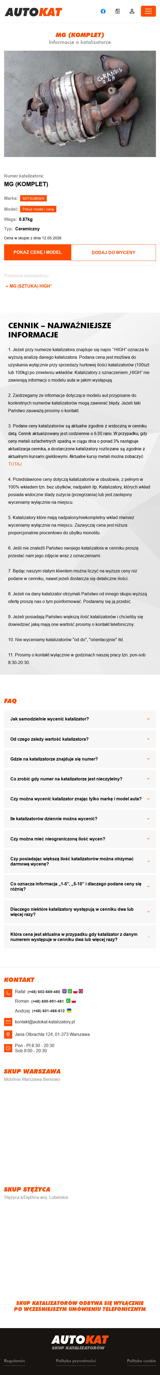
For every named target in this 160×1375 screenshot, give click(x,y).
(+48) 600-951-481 (47, 1001)
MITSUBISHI (33, 198)
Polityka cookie (141, 1360)
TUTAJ (15, 463)
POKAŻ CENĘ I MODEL (41, 252)
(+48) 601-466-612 (48, 1010)
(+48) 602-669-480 (43, 991)
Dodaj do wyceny (119, 252)
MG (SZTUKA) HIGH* (31, 285)
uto (33, 11)
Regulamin (14, 1360)
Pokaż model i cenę (38, 209)
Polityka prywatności (76, 1360)
